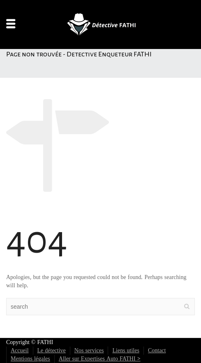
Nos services (89, 351)
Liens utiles (125, 351)
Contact (157, 351)
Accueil (20, 351)
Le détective (51, 351)
